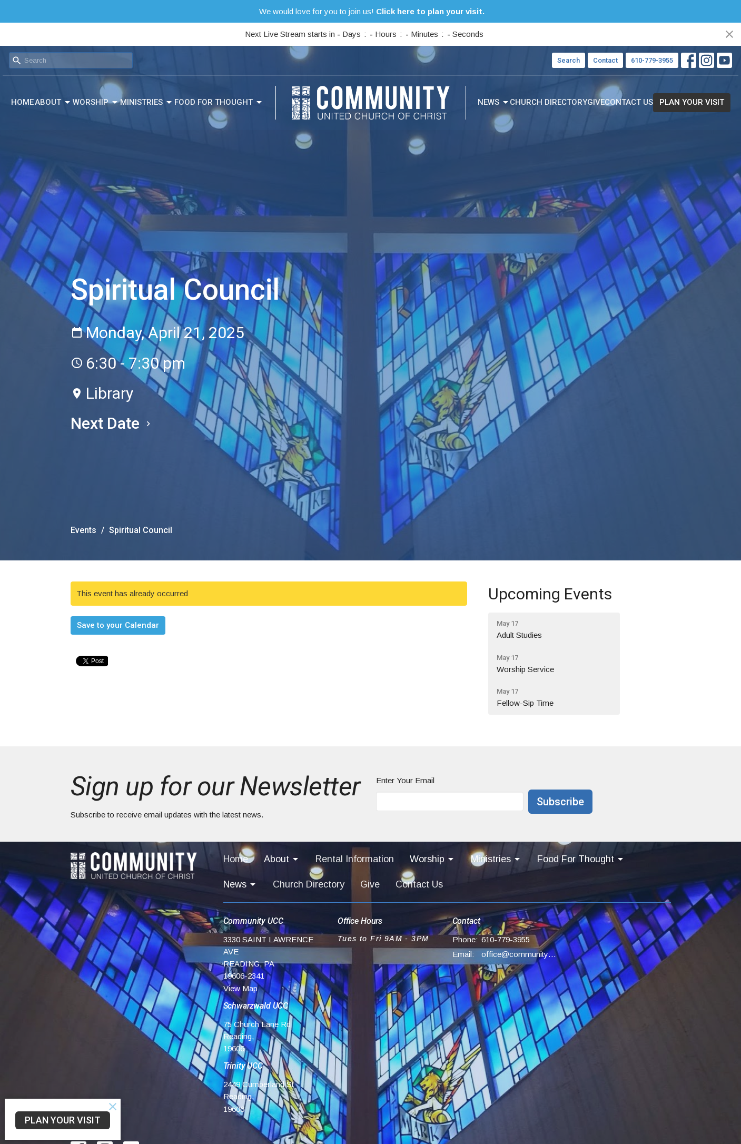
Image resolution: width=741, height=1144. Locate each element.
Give (596, 102)
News (494, 102)
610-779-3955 (652, 60)
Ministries (146, 102)
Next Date (112, 423)
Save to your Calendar (118, 625)
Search (568, 60)
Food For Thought (218, 102)
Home (22, 102)
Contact (605, 60)
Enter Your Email (405, 780)
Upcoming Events (550, 594)
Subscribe (560, 801)
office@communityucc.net (519, 954)
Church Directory (548, 102)
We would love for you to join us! (372, 11)
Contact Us (629, 102)
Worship (96, 102)
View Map (240, 988)
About (53, 102)
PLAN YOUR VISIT (691, 102)
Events (83, 530)
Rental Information (354, 859)
